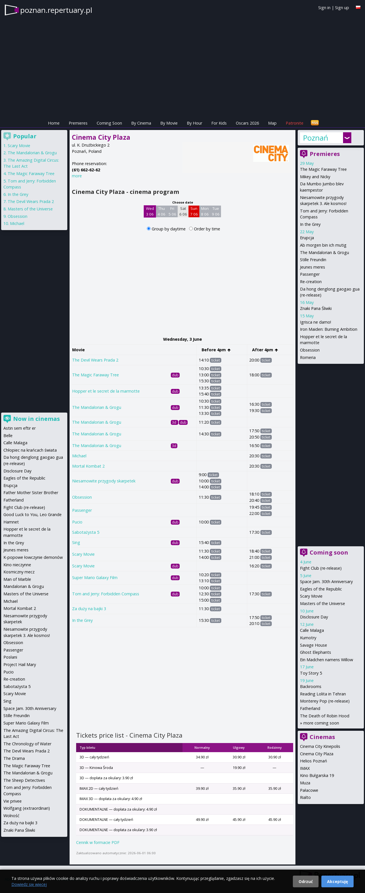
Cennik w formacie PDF (97, 842)
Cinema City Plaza (316, 753)
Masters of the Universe (322, 603)
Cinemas (322, 737)
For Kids (219, 123)
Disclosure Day (314, 617)
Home (54, 123)
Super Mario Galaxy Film (94, 577)
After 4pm (265, 349)
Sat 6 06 (183, 211)
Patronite (294, 123)
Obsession (82, 497)
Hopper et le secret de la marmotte (106, 391)
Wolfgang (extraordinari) (26, 808)
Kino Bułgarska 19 (317, 775)
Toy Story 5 (311, 673)
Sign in (324, 7)
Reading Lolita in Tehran (323, 694)
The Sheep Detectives (24, 780)
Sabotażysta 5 (85, 532)
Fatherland (310, 708)
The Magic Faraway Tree (95, 375)
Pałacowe (309, 790)
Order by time (207, 229)
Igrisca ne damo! (315, 322)
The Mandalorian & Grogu (96, 407)
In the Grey (82, 620)
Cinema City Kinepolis (320, 746)
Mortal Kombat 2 (88, 466)
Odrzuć (306, 881)
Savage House (313, 645)
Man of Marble (17, 579)
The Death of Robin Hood (324, 716)
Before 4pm (216, 349)
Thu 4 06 (161, 211)
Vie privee (12, 801)
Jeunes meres (312, 267)
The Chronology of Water (27, 743)
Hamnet (11, 522)
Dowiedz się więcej (29, 884)
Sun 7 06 (194, 211)
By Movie (169, 123)
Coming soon (329, 552)
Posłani (10, 657)
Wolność (11, 815)
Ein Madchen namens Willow (326, 659)
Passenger (82, 510)
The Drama (14, 758)
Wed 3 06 (150, 211)
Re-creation (311, 281)
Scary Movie (83, 554)
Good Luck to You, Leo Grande (32, 514)
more (77, 175)
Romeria (308, 357)
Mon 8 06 (205, 211)
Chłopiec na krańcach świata (30, 450)
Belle (8, 435)
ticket (215, 360)
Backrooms (310, 686)
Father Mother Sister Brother (30, 492)
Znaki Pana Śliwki (316, 308)
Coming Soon (109, 123)
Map (272, 123)
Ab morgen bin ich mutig (323, 245)
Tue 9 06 (216, 211)
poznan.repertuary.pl (56, 10)
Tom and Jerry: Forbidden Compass (105, 593)
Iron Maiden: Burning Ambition (328, 329)
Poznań (315, 138)
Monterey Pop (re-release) (325, 701)
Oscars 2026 (247, 123)
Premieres (78, 123)
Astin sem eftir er (19, 428)
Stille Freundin (313, 259)
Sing (76, 542)
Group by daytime (169, 229)
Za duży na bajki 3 (89, 608)
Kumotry (308, 637)
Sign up (342, 7)
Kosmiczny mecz (19, 572)
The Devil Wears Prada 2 (95, 360)
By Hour (194, 123)
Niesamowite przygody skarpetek (103, 481)
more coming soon (321, 723)
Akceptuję (337, 881)
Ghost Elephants (315, 652)
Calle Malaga (312, 630)
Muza (305, 783)
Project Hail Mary (19, 664)
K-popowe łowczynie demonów (33, 557)
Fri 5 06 (172, 211)
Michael (79, 455)
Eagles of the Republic (321, 589)
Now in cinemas (36, 419)
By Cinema (141, 123)
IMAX (305, 768)
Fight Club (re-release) (321, 568)
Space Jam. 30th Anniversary (326, 581)
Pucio (77, 522)
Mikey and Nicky (315, 176)
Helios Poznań (313, 761)
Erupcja (307, 237)
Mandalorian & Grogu (23, 586)
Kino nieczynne (17, 564)
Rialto (305, 797)
